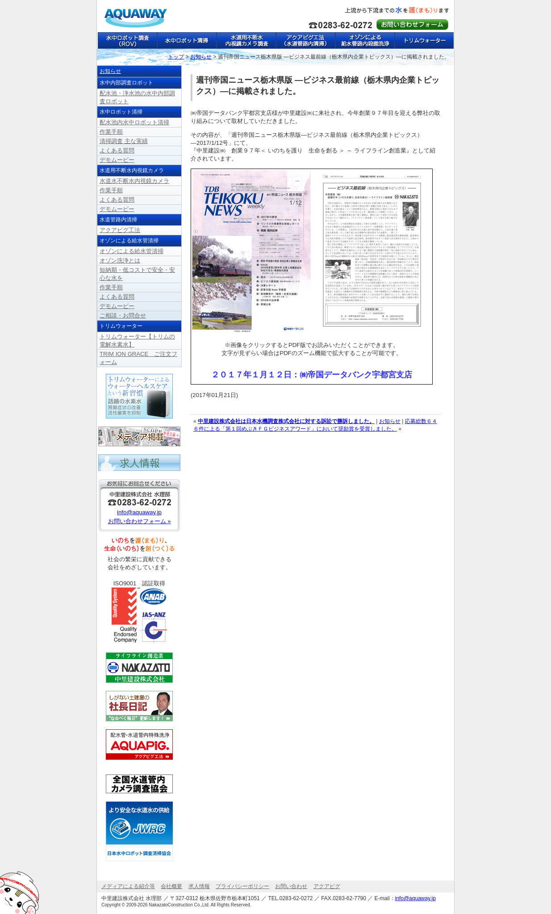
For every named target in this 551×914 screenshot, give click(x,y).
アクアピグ (326, 886)
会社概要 (171, 886)
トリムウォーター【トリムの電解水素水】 (424, 40)
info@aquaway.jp (139, 512)
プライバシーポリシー (242, 886)
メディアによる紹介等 (128, 886)
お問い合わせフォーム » (139, 521)
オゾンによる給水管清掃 (131, 251)
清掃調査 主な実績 (124, 141)
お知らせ (390, 421)
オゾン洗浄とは (120, 260)
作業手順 (111, 131)
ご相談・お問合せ (123, 315)
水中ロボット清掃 (186, 40)
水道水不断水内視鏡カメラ (134, 181)
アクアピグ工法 (120, 230)
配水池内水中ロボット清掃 (134, 122)
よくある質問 (117, 150)
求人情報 (199, 886)
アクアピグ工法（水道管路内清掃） (305, 40)
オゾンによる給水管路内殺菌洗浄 (364, 40)
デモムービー (117, 160)
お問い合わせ (291, 886)
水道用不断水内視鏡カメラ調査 (246, 40)
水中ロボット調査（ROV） (127, 40)
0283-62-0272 (296, 898)
